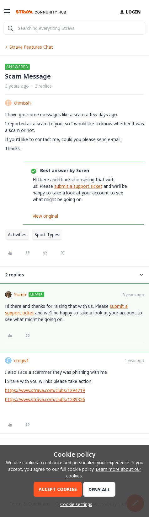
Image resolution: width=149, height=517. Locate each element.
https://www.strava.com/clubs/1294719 (45, 390)
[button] (7, 13)
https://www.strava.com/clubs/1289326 (45, 399)
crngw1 (21, 360)
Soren (20, 294)
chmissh (22, 103)
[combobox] (74, 28)
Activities (17, 234)
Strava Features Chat (31, 47)
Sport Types (47, 234)
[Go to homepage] (41, 12)
